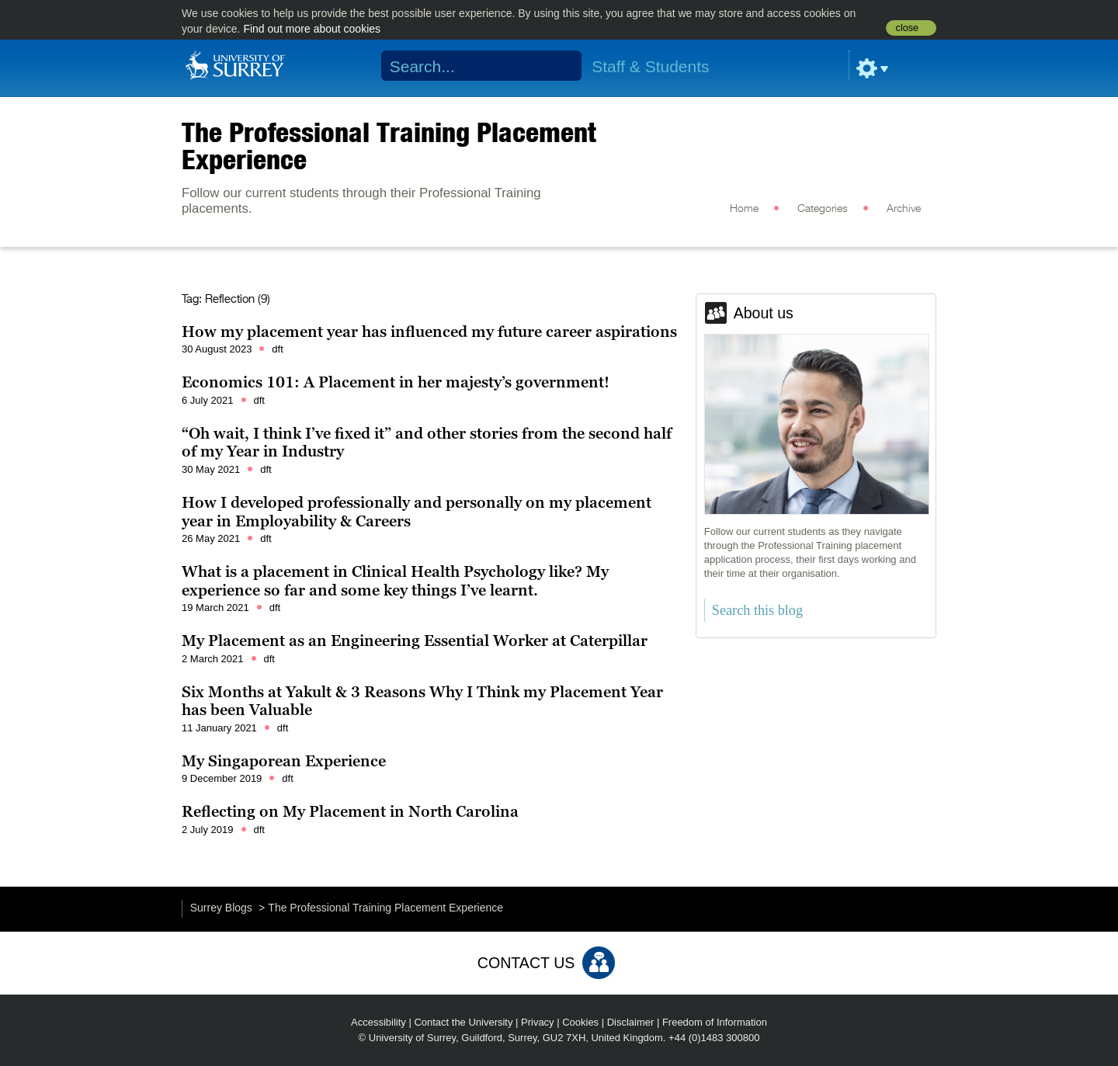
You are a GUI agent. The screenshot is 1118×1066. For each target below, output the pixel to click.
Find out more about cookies (311, 29)
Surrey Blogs (221, 907)
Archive (904, 208)
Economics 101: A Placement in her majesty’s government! (395, 382)
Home (744, 208)
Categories (822, 208)
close (907, 28)
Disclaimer (630, 1022)
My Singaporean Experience (284, 760)
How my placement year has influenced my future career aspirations (429, 331)
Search (560, 66)
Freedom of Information (714, 1022)
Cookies (580, 1022)
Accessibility (378, 1022)
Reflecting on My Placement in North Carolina (350, 811)
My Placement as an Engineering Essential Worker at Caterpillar (415, 640)
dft (277, 349)
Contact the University (463, 1022)
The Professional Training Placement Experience (389, 145)
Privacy (537, 1022)
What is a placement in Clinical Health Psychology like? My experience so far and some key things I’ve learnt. (395, 581)
